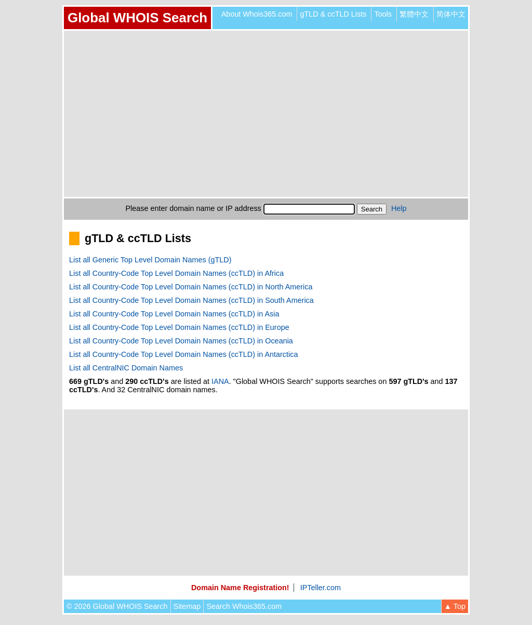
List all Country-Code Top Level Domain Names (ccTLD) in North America (190, 287)
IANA (220, 381)
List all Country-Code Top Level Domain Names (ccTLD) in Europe (179, 327)
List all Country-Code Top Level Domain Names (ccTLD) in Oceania (181, 341)
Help (399, 208)
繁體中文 (414, 14)
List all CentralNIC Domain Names (126, 368)
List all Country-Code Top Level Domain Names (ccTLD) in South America (191, 300)
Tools (383, 14)
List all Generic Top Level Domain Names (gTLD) (150, 260)
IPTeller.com (320, 587)
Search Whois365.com (244, 606)
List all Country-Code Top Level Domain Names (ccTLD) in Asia (174, 314)
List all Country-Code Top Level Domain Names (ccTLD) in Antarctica (183, 354)
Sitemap (187, 606)
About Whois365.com (256, 14)
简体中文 (451, 14)
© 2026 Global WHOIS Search (117, 606)
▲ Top (455, 606)
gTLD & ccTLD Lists (333, 14)
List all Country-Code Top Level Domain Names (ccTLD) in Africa (176, 273)
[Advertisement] (266, 114)
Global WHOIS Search (137, 17)
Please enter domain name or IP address (193, 208)
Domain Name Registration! (240, 587)
